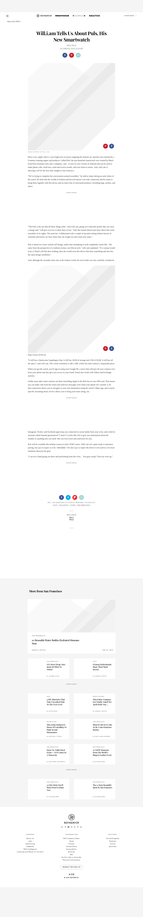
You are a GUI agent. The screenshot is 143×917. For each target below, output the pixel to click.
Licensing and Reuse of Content (30, 853)
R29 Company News (71, 839)
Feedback (30, 847)
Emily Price (71, 45)
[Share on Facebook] (64, 55)
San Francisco (83, 506)
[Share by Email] (78, 55)
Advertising (30, 845)
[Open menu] (7, 15)
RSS (71, 856)
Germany (112, 842)
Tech (55, 506)
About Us (30, 839)
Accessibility (71, 850)
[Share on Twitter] (68, 498)
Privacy (71, 845)
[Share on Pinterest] (71, 55)
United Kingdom (112, 839)
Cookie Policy (71, 847)
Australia (113, 847)
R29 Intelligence (30, 850)
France (112, 845)
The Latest (64, 506)
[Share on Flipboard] (74, 498)
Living (73, 506)
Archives (71, 853)
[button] (126, 18)
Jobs (30, 842)
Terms (71, 842)
